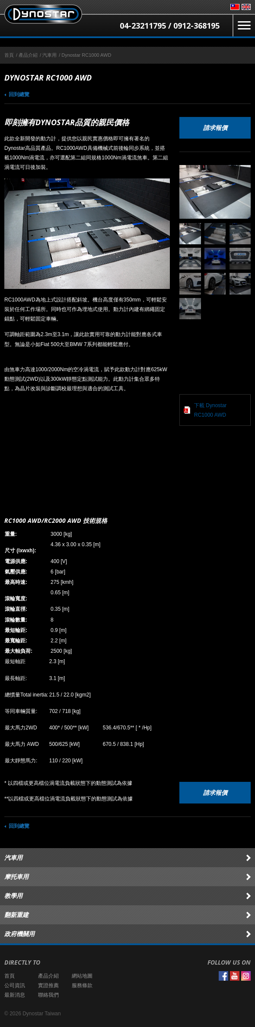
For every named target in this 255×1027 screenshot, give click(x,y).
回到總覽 (19, 94)
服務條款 (82, 985)
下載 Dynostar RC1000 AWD (210, 410)
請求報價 (215, 127)
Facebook (223, 976)
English (246, 7)
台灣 (234, 7)
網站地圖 (82, 976)
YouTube (234, 976)
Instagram (246, 976)
